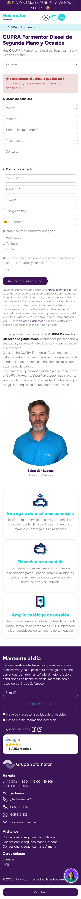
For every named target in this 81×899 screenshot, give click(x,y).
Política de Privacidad (59, 289)
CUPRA (12, 27)
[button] (40, 744)
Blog (6, 864)
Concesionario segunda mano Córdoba (30, 842)
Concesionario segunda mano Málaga (29, 837)
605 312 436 (15, 807)
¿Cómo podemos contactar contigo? (29, 231)
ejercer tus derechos (31, 321)
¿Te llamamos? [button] (17, 799)
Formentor (28, 27)
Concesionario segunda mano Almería (29, 846)
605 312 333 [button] (15, 814)
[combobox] (6, 222)
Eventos (8, 859)
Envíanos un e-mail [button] (20, 822)
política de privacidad (51, 714)
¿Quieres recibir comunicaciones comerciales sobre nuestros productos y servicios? (39, 260)
